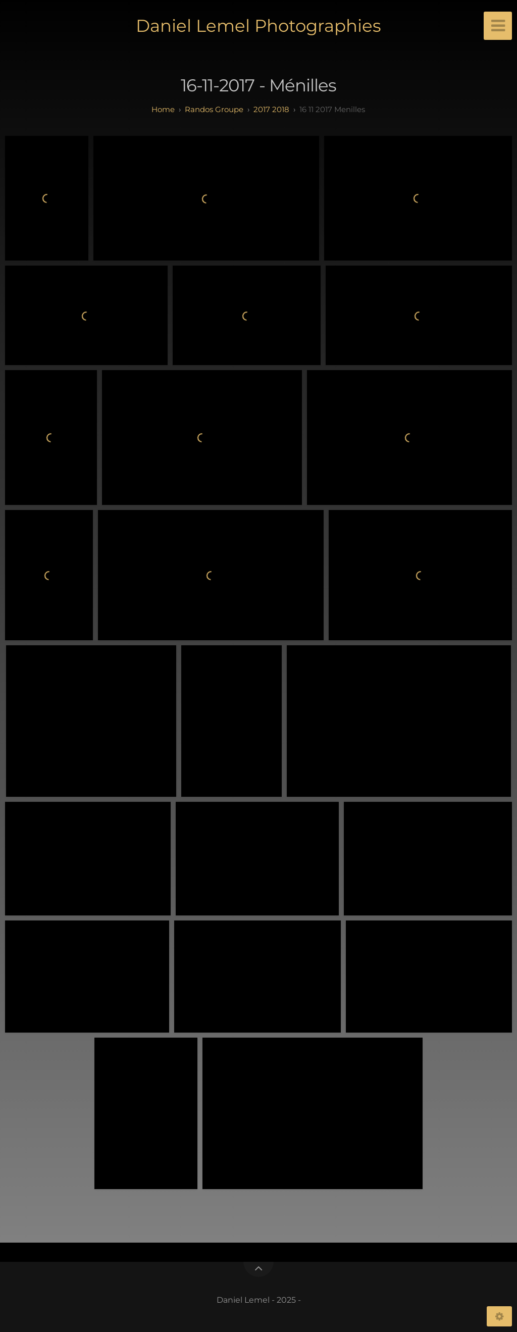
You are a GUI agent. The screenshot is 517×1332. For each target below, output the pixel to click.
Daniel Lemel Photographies (258, 25)
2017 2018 (271, 109)
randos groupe (214, 109)
